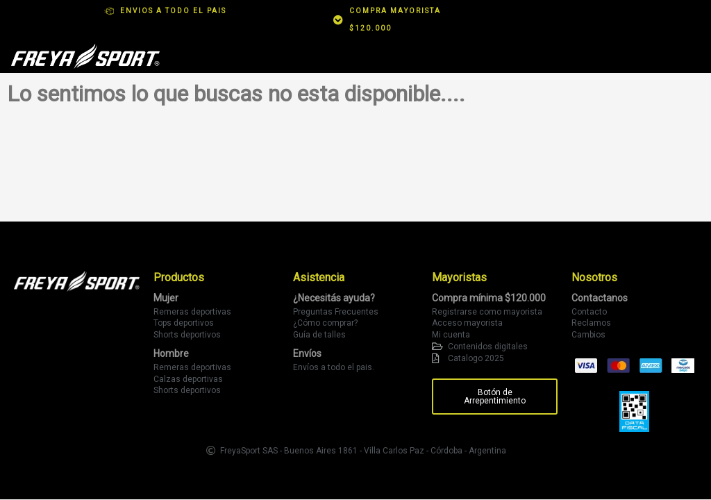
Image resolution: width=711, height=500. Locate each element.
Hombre (171, 353)
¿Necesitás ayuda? (334, 297)
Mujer (165, 297)
